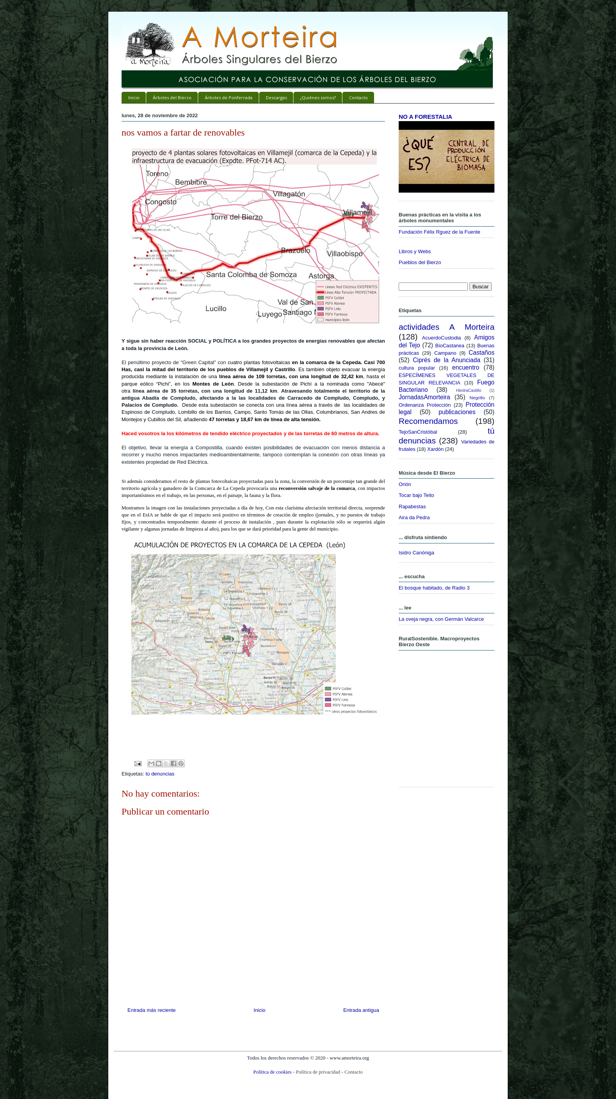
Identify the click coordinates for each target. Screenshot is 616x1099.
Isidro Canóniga (416, 553)
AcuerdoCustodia (441, 338)
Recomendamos (428, 420)
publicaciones (457, 412)
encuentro (465, 367)
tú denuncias (159, 774)
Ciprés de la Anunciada (446, 360)
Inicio (134, 97)
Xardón (435, 449)
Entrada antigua (361, 1010)
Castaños (481, 352)
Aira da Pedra (414, 517)
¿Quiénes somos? (318, 97)
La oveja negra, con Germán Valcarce (441, 619)
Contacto (358, 97)
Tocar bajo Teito (416, 495)
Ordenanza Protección (425, 405)
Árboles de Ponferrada (228, 97)
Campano (445, 353)
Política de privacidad (318, 1072)
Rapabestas (412, 506)
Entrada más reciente (151, 1010)
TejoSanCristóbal (418, 432)
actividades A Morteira (446, 326)
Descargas (276, 97)
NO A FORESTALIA (425, 116)
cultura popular (417, 368)
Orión (405, 484)
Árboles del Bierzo (172, 97)
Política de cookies (272, 1072)
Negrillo (477, 397)
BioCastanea (449, 345)
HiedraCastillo (469, 390)
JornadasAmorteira (424, 397)
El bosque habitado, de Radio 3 (434, 588)
